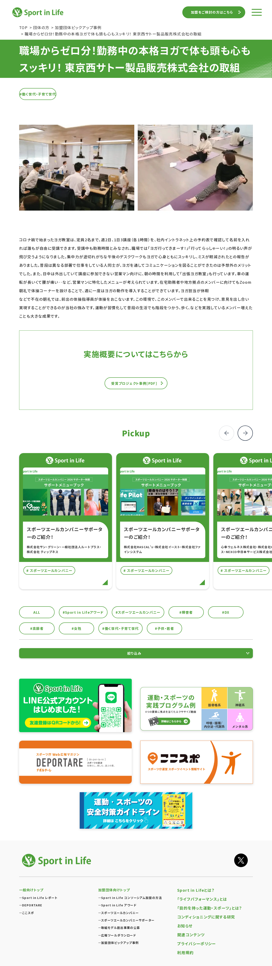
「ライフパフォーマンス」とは (202, 899)
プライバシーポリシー (196, 943)
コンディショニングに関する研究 (206, 917)
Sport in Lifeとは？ (196, 890)
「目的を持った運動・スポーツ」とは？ (209, 908)
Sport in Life (38, 12)
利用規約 (185, 952)
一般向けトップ (31, 889)
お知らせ (185, 925)
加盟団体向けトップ (114, 889)
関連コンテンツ (191, 934)
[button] (245, 433)
